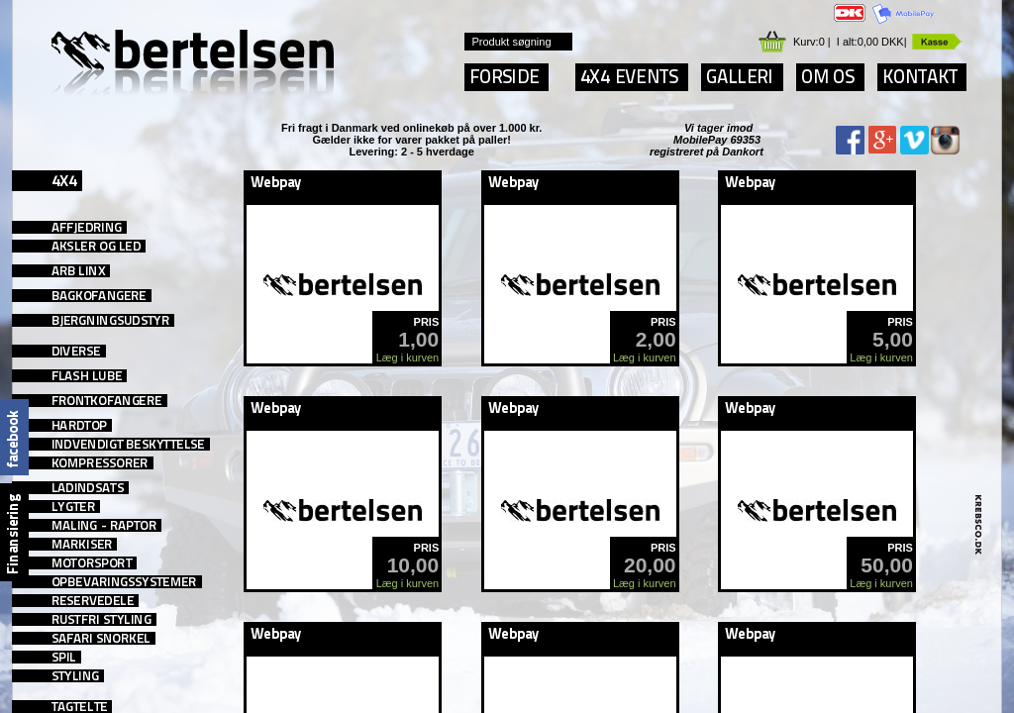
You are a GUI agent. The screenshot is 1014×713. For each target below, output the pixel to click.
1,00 (418, 339)
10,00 (413, 565)
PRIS (427, 322)
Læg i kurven (408, 357)
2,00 (656, 339)
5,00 (892, 339)
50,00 (887, 565)
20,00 (650, 565)
